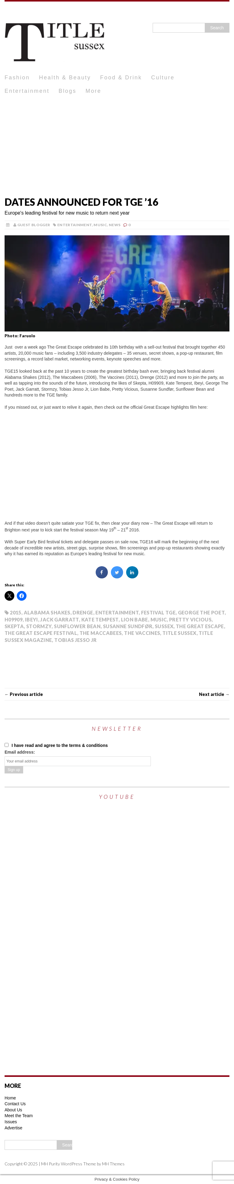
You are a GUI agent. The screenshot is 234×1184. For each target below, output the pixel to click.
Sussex (164, 626)
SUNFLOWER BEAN (77, 626)
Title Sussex (179, 633)
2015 (15, 612)
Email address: (20, 752)
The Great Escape (200, 626)
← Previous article (24, 694)
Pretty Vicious (190, 619)
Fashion (17, 77)
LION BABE (134, 619)
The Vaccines (142, 633)
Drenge (83, 612)
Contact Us (15, 1103)
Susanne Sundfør (127, 626)
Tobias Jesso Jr (75, 640)
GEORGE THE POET (201, 612)
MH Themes (113, 1163)
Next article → (214, 694)
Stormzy (39, 626)
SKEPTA (14, 626)
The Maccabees (101, 633)
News (114, 225)
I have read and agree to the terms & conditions (56, 745)
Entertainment (27, 91)
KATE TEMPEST (100, 619)
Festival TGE (158, 612)
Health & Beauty (65, 77)
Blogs (67, 91)
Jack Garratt (59, 619)
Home (10, 1097)
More (93, 91)
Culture (163, 77)
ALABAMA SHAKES (47, 612)
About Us (13, 1109)
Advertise (13, 1127)
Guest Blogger (33, 225)
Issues (11, 1121)
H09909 (14, 619)
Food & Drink (121, 77)
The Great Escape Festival (41, 633)
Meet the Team (19, 1115)
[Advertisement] (117, 143)
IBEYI (31, 619)
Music (100, 225)
